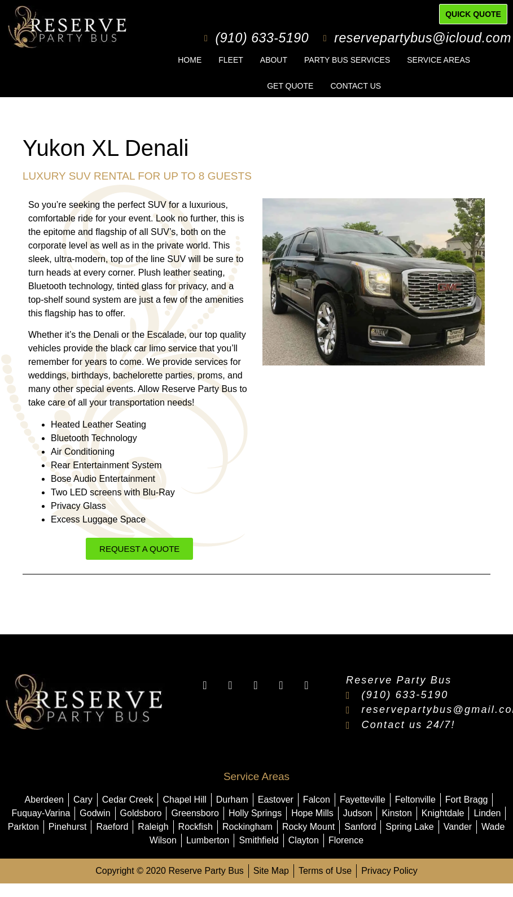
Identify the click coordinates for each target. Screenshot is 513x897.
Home (189, 59)
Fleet (230, 59)
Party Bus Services (347, 59)
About (273, 59)
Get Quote (290, 85)
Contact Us (355, 85)
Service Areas (438, 59)
